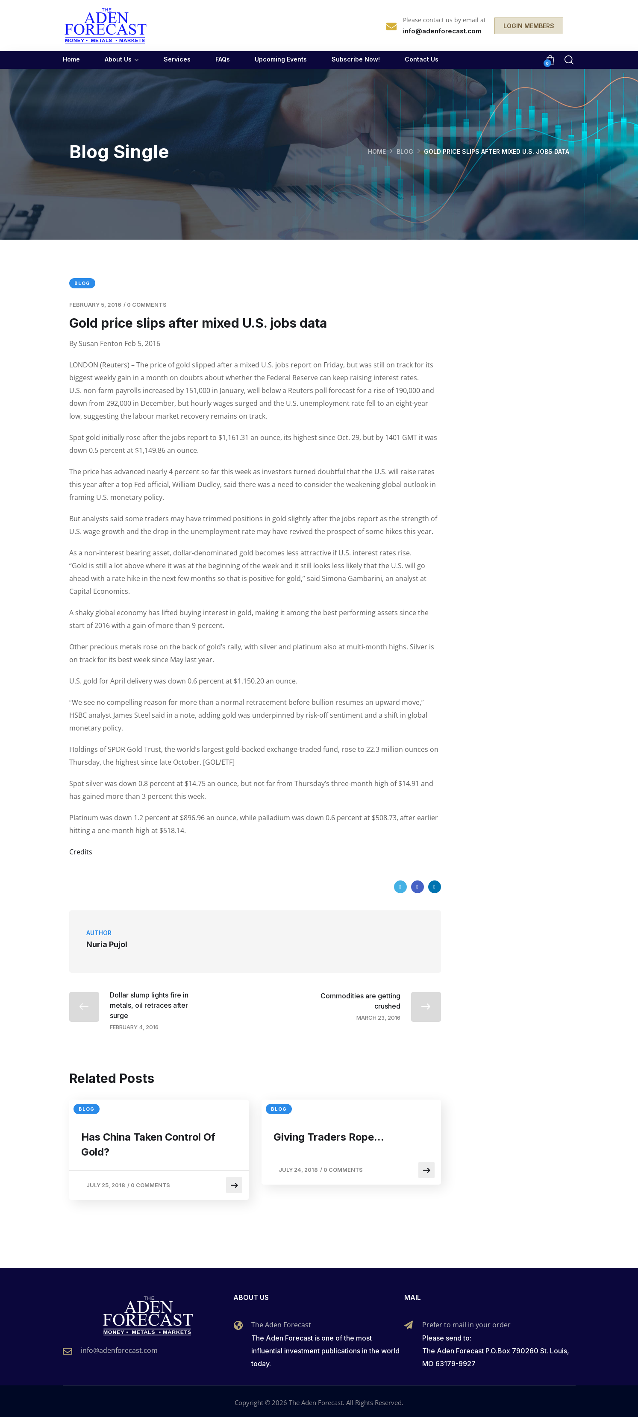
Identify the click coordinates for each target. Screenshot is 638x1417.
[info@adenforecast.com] (67, 1349)
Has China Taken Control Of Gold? (150, 1145)
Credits (80, 852)
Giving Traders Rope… (330, 1137)
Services (177, 59)
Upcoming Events (281, 59)
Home (71, 59)
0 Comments (147, 304)
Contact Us (421, 59)
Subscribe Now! (356, 59)
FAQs (222, 59)
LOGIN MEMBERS (528, 25)
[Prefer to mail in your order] (408, 1323)
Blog (405, 151)
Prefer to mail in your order (466, 1322)
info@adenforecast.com (119, 1348)
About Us (118, 59)
